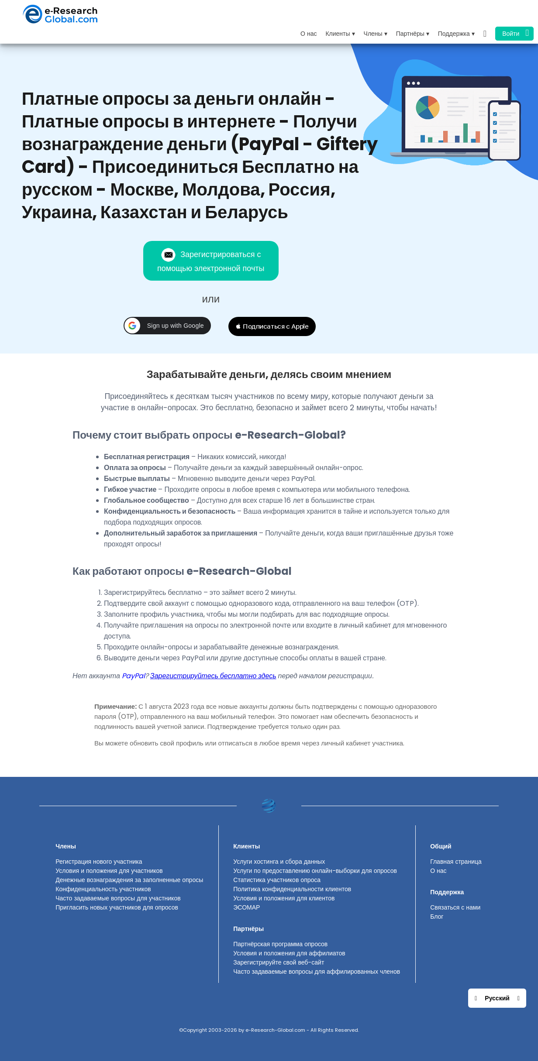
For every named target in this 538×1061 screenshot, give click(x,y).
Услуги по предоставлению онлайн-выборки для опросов (315, 870)
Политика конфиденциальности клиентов (292, 889)
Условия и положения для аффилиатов (289, 953)
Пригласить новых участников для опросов (116, 907)
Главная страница (456, 861)
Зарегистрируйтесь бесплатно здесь (213, 676)
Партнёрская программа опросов (280, 944)
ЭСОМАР (246, 907)
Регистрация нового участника (98, 861)
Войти (515, 33)
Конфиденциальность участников (103, 889)
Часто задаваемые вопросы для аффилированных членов (316, 971)
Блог (436, 916)
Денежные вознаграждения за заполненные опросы (129, 880)
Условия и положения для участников (109, 870)
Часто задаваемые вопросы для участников (117, 898)
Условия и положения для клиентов (284, 898)
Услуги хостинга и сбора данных (279, 861)
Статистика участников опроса (277, 880)
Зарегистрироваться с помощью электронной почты (210, 260)
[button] (167, 325)
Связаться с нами (455, 907)
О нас (308, 33)
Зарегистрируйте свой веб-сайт (278, 962)
